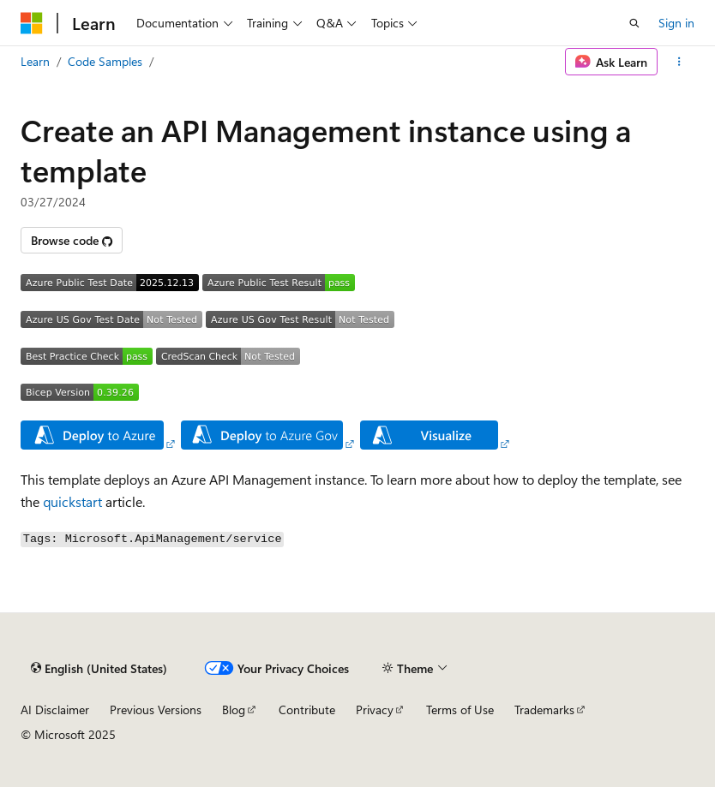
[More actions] (679, 61)
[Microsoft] (32, 23)
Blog (233, 709)
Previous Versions (155, 709)
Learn (35, 61)
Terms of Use (460, 709)
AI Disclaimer (55, 709)
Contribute (307, 709)
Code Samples (105, 61)
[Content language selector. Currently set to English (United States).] (99, 668)
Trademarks (544, 709)
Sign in (676, 23)
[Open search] (634, 23)
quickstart (72, 501)
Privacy (375, 709)
